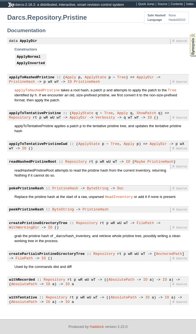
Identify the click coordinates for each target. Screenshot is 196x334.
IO (69, 81)
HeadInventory (119, 196)
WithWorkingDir (24, 227)
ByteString (97, 188)
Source (162, 4)
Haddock (97, 327)
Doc (120, 188)
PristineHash (22, 81)
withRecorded (22, 279)
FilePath (145, 223)
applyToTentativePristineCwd (38, 144)
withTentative (23, 297)
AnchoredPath (169, 254)
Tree (121, 77)
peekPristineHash (26, 209)
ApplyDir (28, 41)
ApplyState (95, 77)
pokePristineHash (26, 188)
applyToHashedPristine (32, 77)
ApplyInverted (31, 63)
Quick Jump (146, 4)
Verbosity (105, 117)
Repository (20, 117)
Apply (70, 77)
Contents (177, 4)
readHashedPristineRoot (33, 161)
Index (190, 4)
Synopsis (188, 33)
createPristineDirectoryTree (38, 223)
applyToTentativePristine (35, 113)
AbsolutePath (121, 279)
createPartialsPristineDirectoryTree (47, 254)
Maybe (139, 161)
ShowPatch (146, 113)
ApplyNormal (29, 56)
